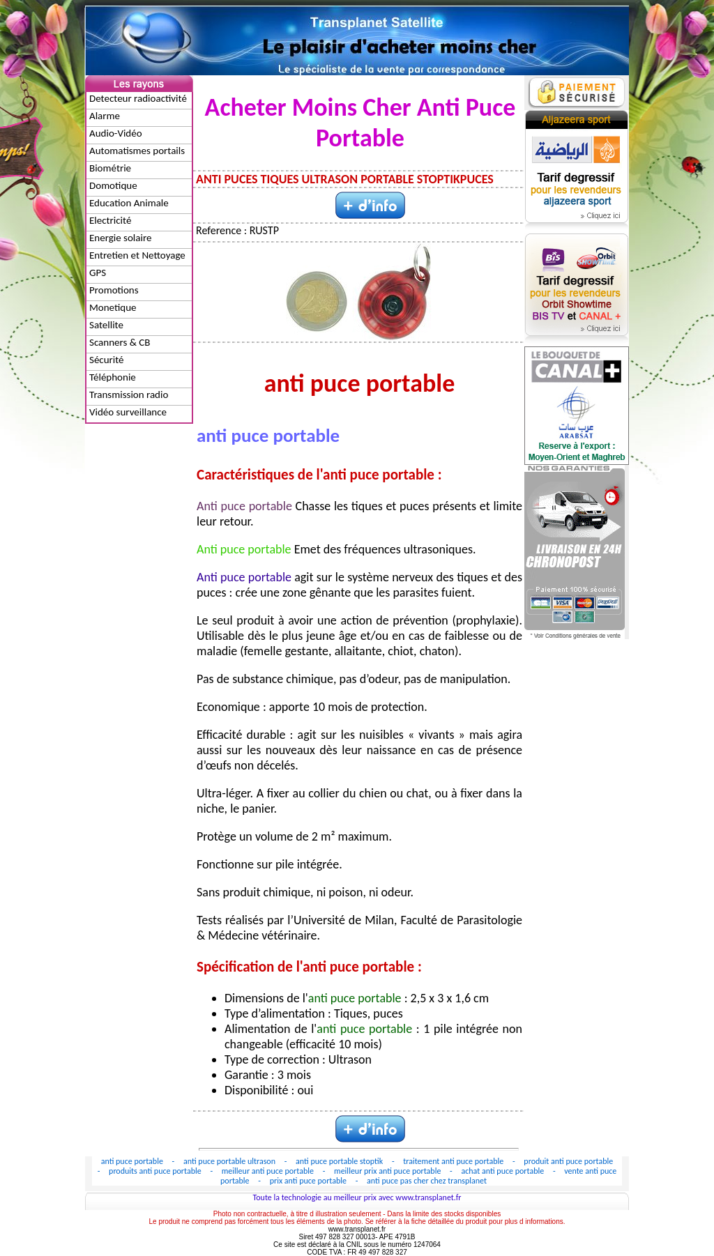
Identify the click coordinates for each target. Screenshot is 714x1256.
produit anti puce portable (568, 1161)
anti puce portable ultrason (230, 1161)
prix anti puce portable (309, 1181)
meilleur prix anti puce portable (388, 1171)
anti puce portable (133, 1161)
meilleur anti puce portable (269, 1171)
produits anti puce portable (156, 1171)
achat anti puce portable (503, 1171)
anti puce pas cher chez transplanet (427, 1181)
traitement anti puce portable (454, 1161)
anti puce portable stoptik (340, 1161)
